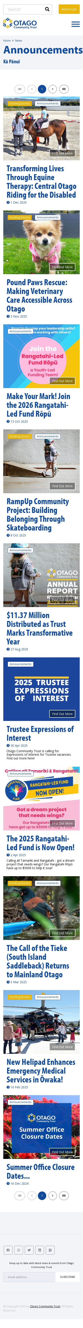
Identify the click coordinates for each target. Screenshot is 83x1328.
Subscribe (67, 1277)
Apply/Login (69, 9)
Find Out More (62, 153)
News (18, 40)
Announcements (48, 103)
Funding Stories (19, 103)
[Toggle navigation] (75, 24)
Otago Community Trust (45, 1306)
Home (7, 40)
